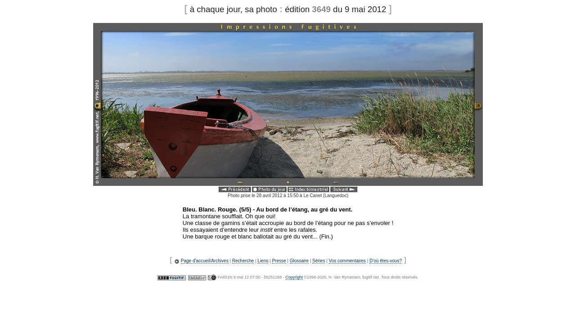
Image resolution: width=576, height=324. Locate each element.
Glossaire (299, 260)
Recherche (243, 260)
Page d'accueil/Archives (205, 260)
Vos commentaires (347, 260)
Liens (262, 260)
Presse (279, 260)
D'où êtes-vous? (385, 260)
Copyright (294, 277)
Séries (318, 260)
